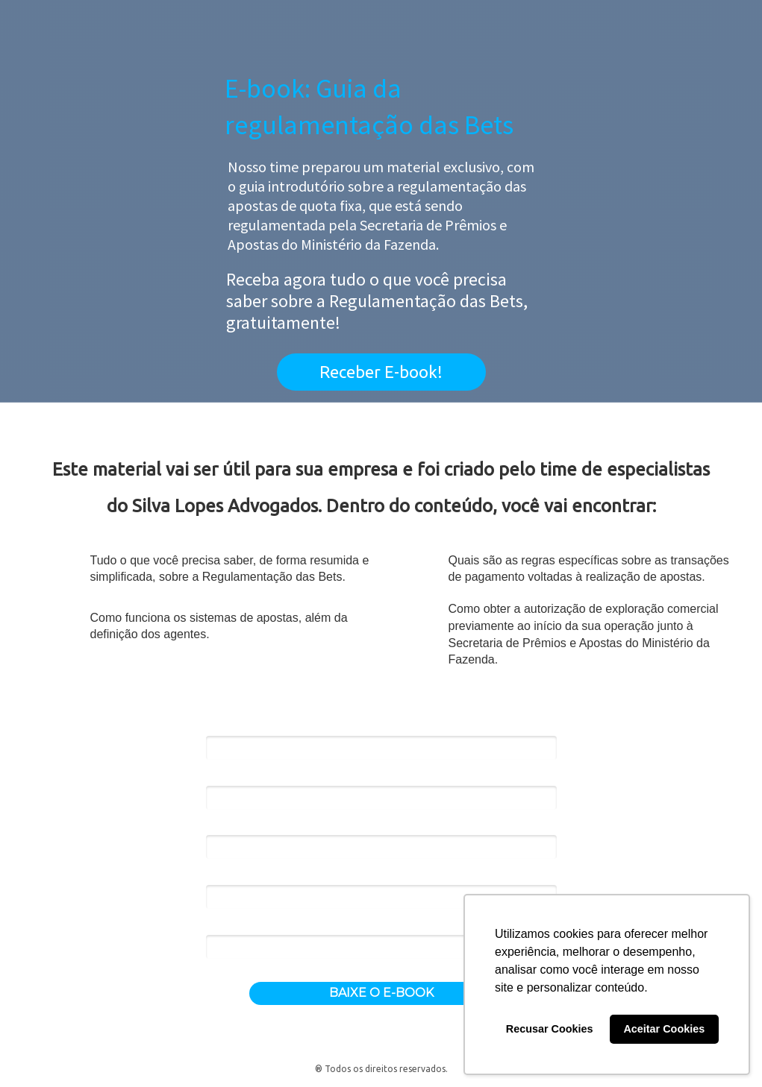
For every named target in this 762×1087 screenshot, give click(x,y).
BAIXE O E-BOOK (381, 993)
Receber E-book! (381, 371)
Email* (220, 776)
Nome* (221, 726)
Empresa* (227, 826)
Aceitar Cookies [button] (664, 1029)
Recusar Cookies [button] (549, 1029)
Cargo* (221, 875)
